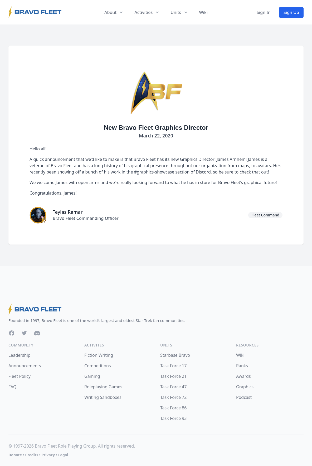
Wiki (203, 12)
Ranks (242, 366)
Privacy (48, 454)
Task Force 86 (173, 408)
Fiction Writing (98, 355)
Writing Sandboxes (102, 397)
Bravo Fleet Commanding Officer (86, 218)
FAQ (12, 387)
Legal (63, 454)
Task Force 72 (173, 397)
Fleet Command (265, 214)
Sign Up (291, 12)
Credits (31, 454)
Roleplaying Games (103, 387)
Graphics (244, 387)
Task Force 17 (173, 366)
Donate (15, 454)
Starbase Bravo (175, 355)
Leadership (19, 355)
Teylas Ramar (68, 212)
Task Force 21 (173, 376)
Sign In (264, 12)
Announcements (24, 366)
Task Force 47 (173, 387)
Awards (243, 376)
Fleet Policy (19, 376)
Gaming (92, 376)
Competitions (97, 366)
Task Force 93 (173, 418)
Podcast (244, 397)
